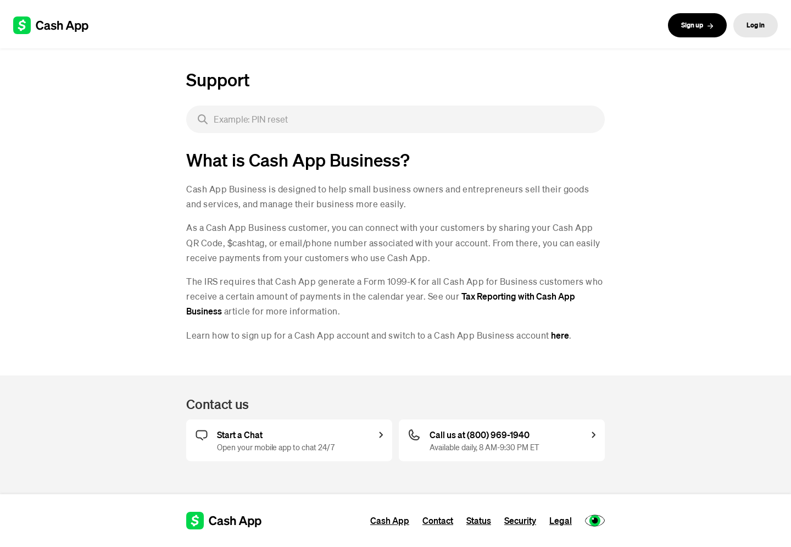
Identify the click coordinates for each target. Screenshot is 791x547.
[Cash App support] (57, 25)
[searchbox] (395, 119)
